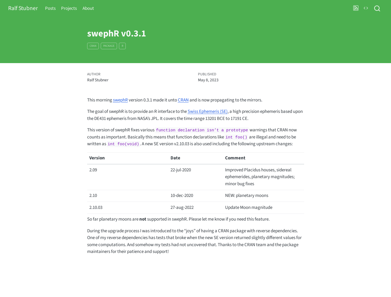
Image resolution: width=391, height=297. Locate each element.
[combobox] (377, 8)
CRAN (93, 46)
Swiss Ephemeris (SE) (208, 111)
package (109, 46)
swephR (120, 100)
